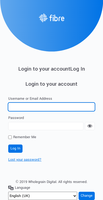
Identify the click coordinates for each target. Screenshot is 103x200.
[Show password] (90, 126)
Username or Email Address (30, 98)
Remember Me (24, 137)
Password (16, 117)
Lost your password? (24, 159)
